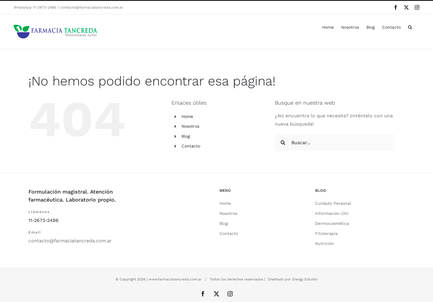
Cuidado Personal (333, 203)
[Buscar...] (334, 142)
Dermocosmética (332, 223)
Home (187, 116)
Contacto (191, 146)
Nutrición (324, 243)
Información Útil (331, 213)
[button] (410, 26)
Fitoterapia (326, 233)
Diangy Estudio (304, 279)
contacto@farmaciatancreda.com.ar (91, 7)
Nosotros (190, 126)
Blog (186, 136)
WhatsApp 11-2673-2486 (35, 7)
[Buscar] (283, 142)
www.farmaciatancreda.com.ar (175, 279)
